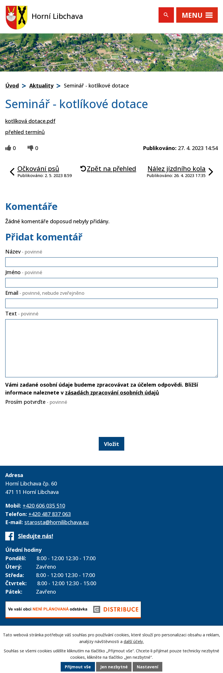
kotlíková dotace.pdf (30, 120)
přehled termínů (25, 131)
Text (21, 313)
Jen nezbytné (114, 667)
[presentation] (47, 419)
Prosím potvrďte (36, 401)
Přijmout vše (78, 667)
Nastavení (148, 667)
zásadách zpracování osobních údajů (112, 392)
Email (44, 292)
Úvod (12, 85)
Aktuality (41, 85)
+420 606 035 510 (44, 505)
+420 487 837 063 (49, 513)
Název (23, 251)
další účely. (134, 642)
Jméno (23, 272)
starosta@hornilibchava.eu (56, 522)
